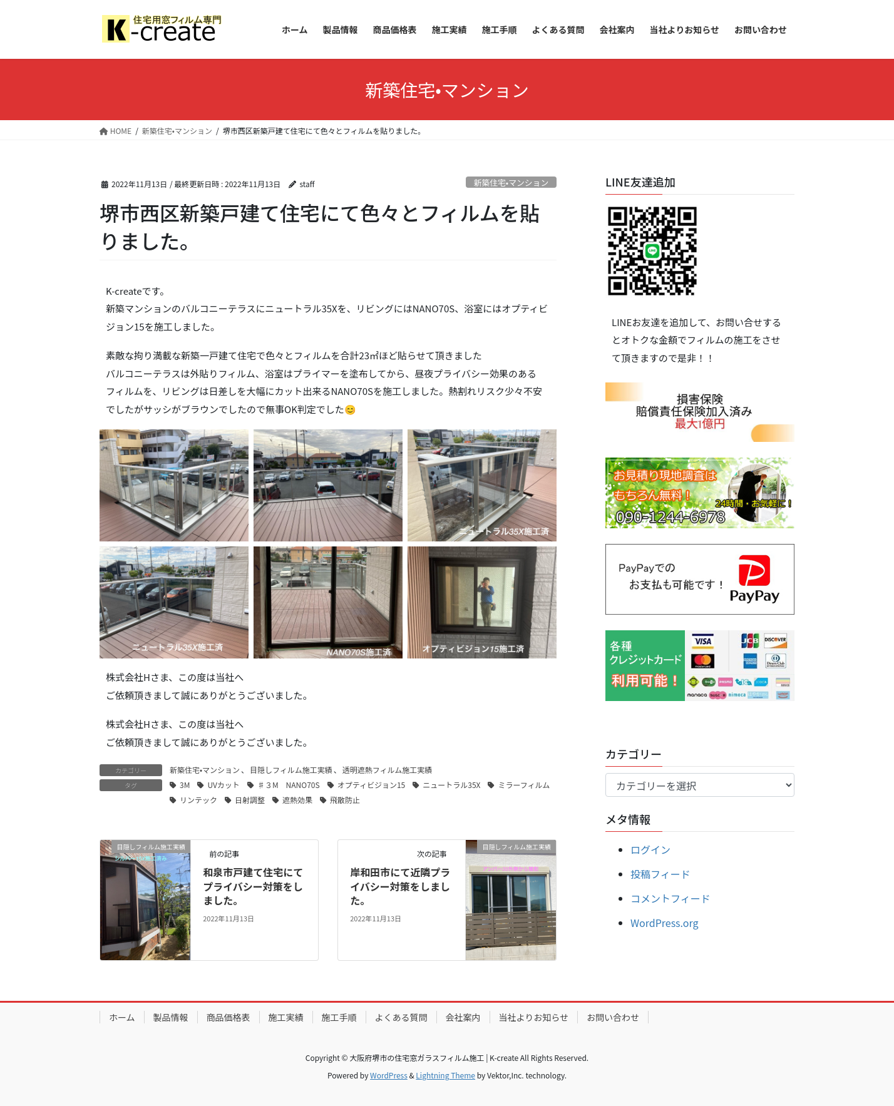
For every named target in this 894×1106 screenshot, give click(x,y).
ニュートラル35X (451, 784)
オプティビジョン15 (371, 784)
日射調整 (250, 799)
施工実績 (286, 1017)
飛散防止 (345, 799)
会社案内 (463, 1017)
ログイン (650, 849)
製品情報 (170, 1017)
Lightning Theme (445, 1075)
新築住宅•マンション (511, 182)
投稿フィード (660, 873)
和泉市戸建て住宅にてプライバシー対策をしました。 (253, 886)
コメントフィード (670, 898)
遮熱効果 (297, 799)
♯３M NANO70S (288, 784)
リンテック (198, 799)
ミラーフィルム (524, 784)
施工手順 (339, 1017)
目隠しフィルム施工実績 (291, 769)
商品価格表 (228, 1017)
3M (185, 784)
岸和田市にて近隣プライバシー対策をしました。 (400, 886)
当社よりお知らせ (533, 1017)
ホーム (122, 1017)
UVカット (223, 784)
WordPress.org (664, 922)
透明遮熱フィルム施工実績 (387, 769)
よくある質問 (401, 1017)
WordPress (389, 1075)
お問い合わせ (613, 1017)
